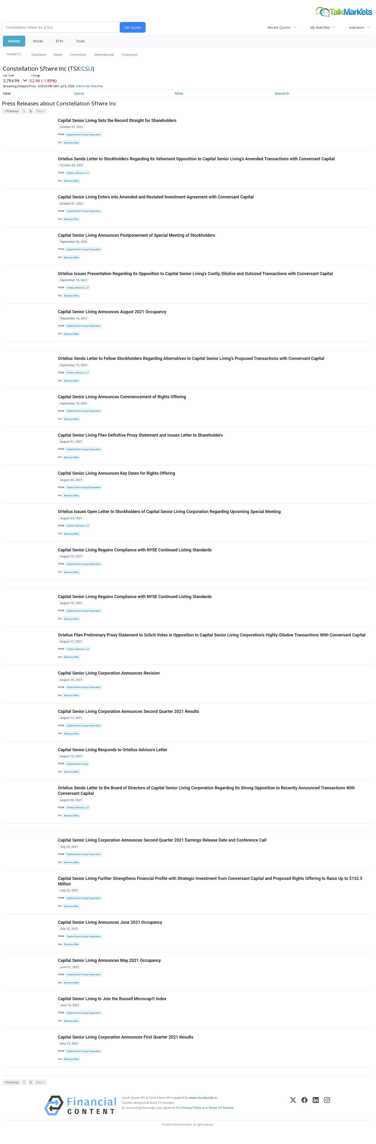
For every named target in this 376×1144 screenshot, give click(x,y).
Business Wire (71, 142)
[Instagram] (327, 1115)
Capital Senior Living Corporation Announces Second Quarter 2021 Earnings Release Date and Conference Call (162, 848)
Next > (40, 111)
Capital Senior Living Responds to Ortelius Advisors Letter (112, 756)
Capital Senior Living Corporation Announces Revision (109, 679)
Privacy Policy (191, 1117)
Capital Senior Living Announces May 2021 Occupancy (109, 969)
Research (282, 93)
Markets (14, 41)
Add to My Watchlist (99, 86)
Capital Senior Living (77, 770)
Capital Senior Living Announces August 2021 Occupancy (112, 313)
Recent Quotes (279, 27)
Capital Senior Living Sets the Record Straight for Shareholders (117, 120)
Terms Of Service (221, 1117)
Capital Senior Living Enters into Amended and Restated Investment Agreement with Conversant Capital (156, 198)
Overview (38, 54)
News (57, 54)
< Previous (11, 111)
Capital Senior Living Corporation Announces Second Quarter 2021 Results (128, 717)
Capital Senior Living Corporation (83, 134)
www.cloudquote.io (203, 1107)
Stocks (38, 41)
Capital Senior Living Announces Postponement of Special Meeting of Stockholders (136, 236)
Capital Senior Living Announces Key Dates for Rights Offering (116, 477)
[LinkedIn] (316, 1115)
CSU (87, 68)
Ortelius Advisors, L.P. (78, 173)
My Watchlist (320, 27)
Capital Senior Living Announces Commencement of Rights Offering (122, 400)
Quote (79, 93)
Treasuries (129, 54)
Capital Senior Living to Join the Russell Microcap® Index (112, 1007)
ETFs (59, 41)
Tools (80, 41)
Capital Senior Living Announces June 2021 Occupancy (110, 930)
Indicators (356, 27)
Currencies (78, 54)
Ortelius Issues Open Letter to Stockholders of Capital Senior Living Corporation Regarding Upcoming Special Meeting (169, 515)
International (104, 54)
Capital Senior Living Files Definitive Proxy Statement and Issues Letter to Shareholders (140, 438)
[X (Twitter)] (293, 1115)
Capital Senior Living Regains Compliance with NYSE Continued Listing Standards (135, 554)
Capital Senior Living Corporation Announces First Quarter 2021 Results (126, 1046)
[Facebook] (304, 1115)
